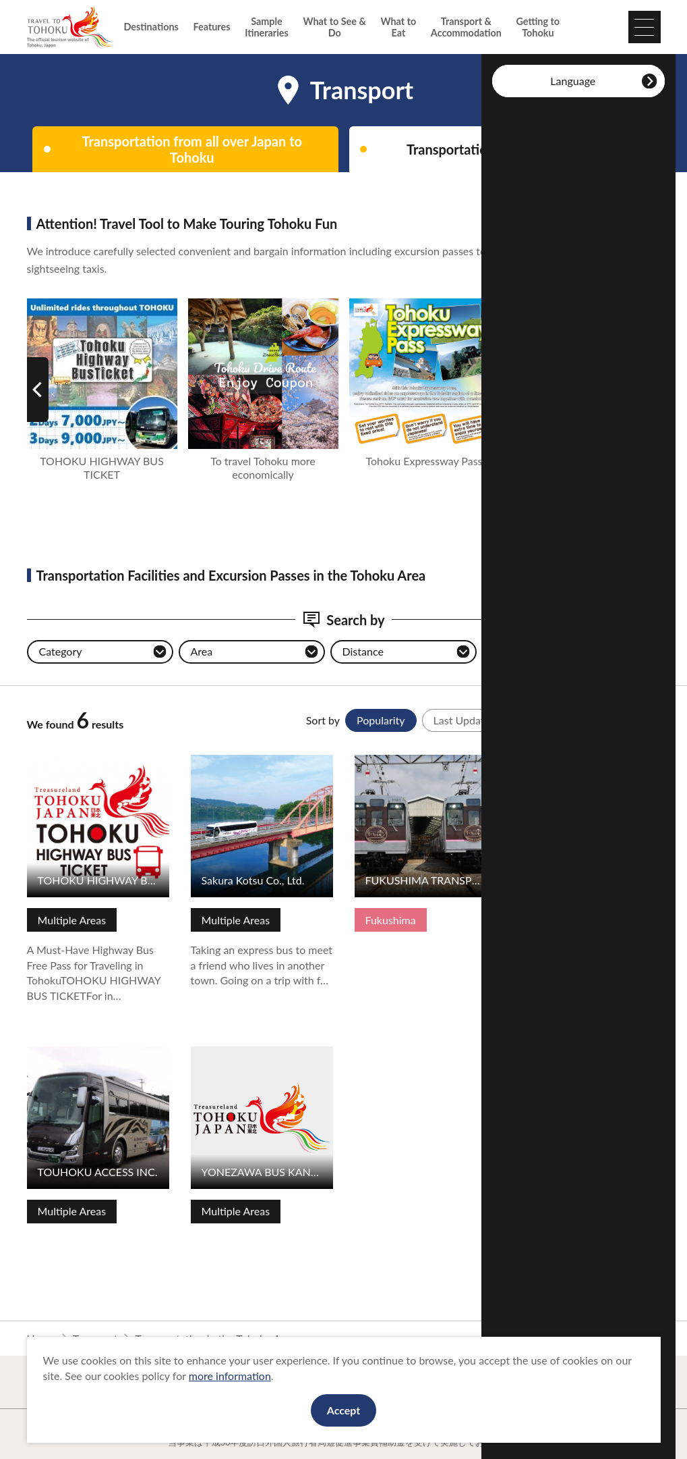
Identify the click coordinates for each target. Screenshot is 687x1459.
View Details (56, 761)
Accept (344, 1410)
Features (212, 26)
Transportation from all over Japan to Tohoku (192, 149)
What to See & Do (334, 27)
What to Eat (398, 27)
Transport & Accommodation (466, 27)
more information (230, 1375)
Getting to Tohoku (538, 27)
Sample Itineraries (267, 27)
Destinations (151, 26)
